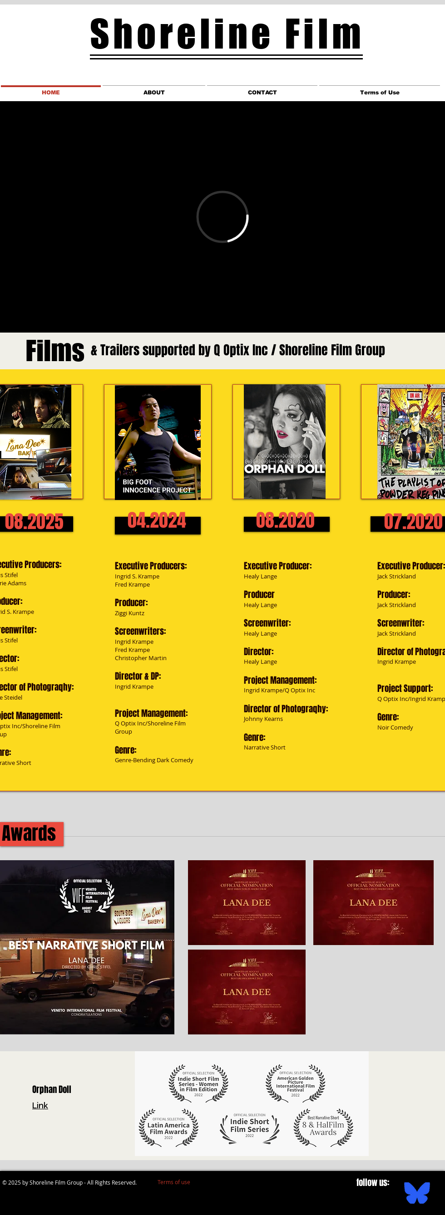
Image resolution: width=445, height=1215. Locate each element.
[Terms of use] (174, 1182)
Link (40, 1106)
